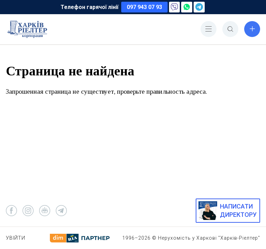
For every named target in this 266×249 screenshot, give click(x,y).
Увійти (15, 238)
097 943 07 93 (144, 7)
